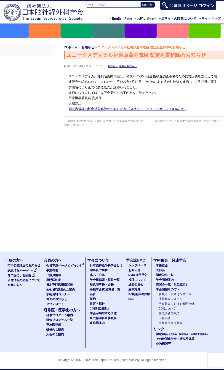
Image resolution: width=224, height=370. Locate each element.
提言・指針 (97, 303)
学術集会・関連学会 (169, 260)
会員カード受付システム (175, 294)
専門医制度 (26, 84)
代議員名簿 (26, 76)
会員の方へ (53, 260)
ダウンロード (26, 125)
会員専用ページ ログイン (26, 59)
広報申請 (165, 318)
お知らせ (113, 66)
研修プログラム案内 (59, 315)
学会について (98, 260)
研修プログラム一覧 (59, 320)
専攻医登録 (53, 324)
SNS (131, 299)
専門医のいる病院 (21, 275)
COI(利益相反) (99, 308)
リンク (158, 329)
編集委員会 (135, 284)
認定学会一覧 (165, 275)
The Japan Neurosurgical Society (115, 360)
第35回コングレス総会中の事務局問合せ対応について (189, 121)
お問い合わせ (145, 18)
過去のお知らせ (26, 117)
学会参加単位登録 (170, 323)
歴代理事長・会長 (102, 284)
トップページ (137, 265)
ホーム (72, 47)
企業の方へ (15, 285)
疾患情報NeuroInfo (22, 270)
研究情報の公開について (24, 280)
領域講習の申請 (169, 313)
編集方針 (134, 289)
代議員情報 (53, 275)
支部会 (160, 270)
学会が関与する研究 (103, 313)
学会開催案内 (165, 279)
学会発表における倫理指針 (176, 303)
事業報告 (26, 68)
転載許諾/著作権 (139, 294)
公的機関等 (163, 343)
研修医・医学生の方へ (62, 310)
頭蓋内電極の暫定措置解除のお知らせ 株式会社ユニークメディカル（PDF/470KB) (128, 109)
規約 (93, 299)
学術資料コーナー (26, 109)
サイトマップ (210, 18)
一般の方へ (14, 260)
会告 (93, 294)
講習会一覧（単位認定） (172, 284)
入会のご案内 (55, 334)
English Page (121, 18)
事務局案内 (97, 323)
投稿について (137, 279)
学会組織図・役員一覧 (105, 279)
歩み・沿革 (97, 275)
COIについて (167, 308)
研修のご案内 (55, 329)
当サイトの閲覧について (177, 18)
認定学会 (182, 334)
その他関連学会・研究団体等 (175, 339)
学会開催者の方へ (168, 289)
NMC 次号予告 (138, 275)
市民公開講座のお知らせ (24, 265)
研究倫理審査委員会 (103, 318)
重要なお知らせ (128, 66)
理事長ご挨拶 (99, 270)
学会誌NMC (135, 260)
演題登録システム (170, 299)
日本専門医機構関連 (26, 92)
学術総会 (162, 265)
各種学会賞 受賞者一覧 (105, 289)
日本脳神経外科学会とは (106, 265)
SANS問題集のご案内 (26, 101)
